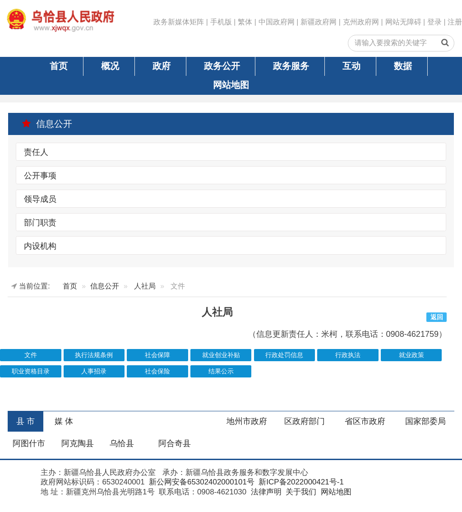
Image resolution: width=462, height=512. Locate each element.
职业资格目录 (31, 371)
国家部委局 (425, 421)
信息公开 (47, 123)
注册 (455, 22)
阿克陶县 (77, 443)
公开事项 (40, 175)
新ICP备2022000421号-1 (300, 482)
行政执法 (347, 355)
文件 (30, 355)
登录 (434, 22)
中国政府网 (277, 22)
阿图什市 (29, 443)
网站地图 (231, 85)
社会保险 (157, 371)
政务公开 (222, 66)
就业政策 (411, 355)
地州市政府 (246, 421)
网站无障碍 (403, 22)
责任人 (36, 152)
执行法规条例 (94, 355)
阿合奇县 (174, 443)
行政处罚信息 (284, 355)
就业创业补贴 (221, 355)
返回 (436, 317)
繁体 (245, 22)
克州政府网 (361, 22)
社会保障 (157, 355)
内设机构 (40, 245)
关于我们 (299, 492)
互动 (351, 66)
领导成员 (40, 199)
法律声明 (265, 492)
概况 (110, 66)
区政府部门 (304, 421)
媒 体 (64, 421)
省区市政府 (365, 421)
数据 (403, 66)
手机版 (221, 22)
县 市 (25, 421)
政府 (161, 66)
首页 (59, 66)
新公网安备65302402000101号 (200, 482)
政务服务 (291, 66)
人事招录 (93, 371)
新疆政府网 (318, 22)
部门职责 (40, 222)
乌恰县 (122, 443)
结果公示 (221, 371)
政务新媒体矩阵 (178, 22)
